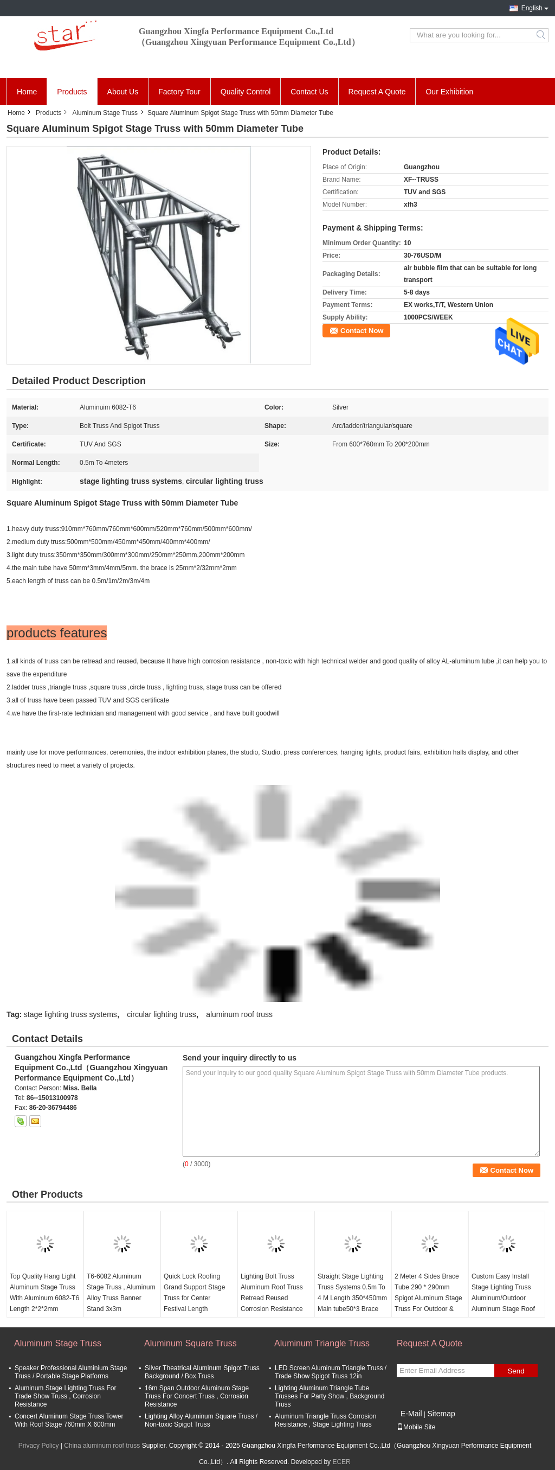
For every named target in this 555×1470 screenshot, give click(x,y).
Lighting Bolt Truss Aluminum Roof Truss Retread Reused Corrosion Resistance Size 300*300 (272, 1298)
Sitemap (441, 1413)
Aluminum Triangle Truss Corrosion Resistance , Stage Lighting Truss (325, 1420)
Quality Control (246, 91)
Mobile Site (416, 1427)
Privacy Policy (38, 1445)
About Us (123, 91)
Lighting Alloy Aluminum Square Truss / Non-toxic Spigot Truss (201, 1420)
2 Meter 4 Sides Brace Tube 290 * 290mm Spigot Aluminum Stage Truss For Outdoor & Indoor (428, 1298)
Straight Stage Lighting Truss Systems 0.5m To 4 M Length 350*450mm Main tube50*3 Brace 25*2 (352, 1298)
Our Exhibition (449, 91)
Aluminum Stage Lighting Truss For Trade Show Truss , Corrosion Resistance (65, 1396)
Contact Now (361, 331)
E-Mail (411, 1413)
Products (72, 91)
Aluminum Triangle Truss (322, 1343)
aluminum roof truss (239, 1014)
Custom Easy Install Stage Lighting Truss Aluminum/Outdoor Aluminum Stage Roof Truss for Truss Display (505, 1298)
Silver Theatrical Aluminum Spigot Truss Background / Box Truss (202, 1372)
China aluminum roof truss (102, 1445)
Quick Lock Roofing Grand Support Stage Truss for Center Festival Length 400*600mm (194, 1298)
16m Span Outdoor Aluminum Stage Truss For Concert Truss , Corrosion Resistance (197, 1396)
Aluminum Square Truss (190, 1343)
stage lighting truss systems (70, 1014)
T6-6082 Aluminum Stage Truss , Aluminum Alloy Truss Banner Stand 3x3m (121, 1293)
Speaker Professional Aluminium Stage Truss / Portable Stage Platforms (71, 1372)
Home (27, 91)
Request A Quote (377, 91)
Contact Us (309, 91)
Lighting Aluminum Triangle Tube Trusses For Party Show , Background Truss (329, 1396)
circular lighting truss (161, 1014)
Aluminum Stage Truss (105, 113)
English (532, 8)
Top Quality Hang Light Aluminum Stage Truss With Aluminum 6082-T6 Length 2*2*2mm (44, 1293)
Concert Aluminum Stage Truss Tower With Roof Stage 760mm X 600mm (69, 1420)
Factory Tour (179, 91)
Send (515, 1371)
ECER (341, 1462)
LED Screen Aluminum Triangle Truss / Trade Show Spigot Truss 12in (330, 1372)
